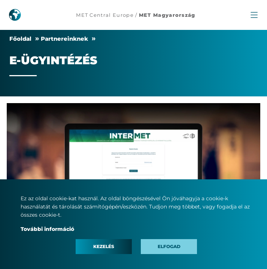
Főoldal (20, 38)
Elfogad (169, 246)
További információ (47, 229)
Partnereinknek (64, 38)
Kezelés (103, 246)
